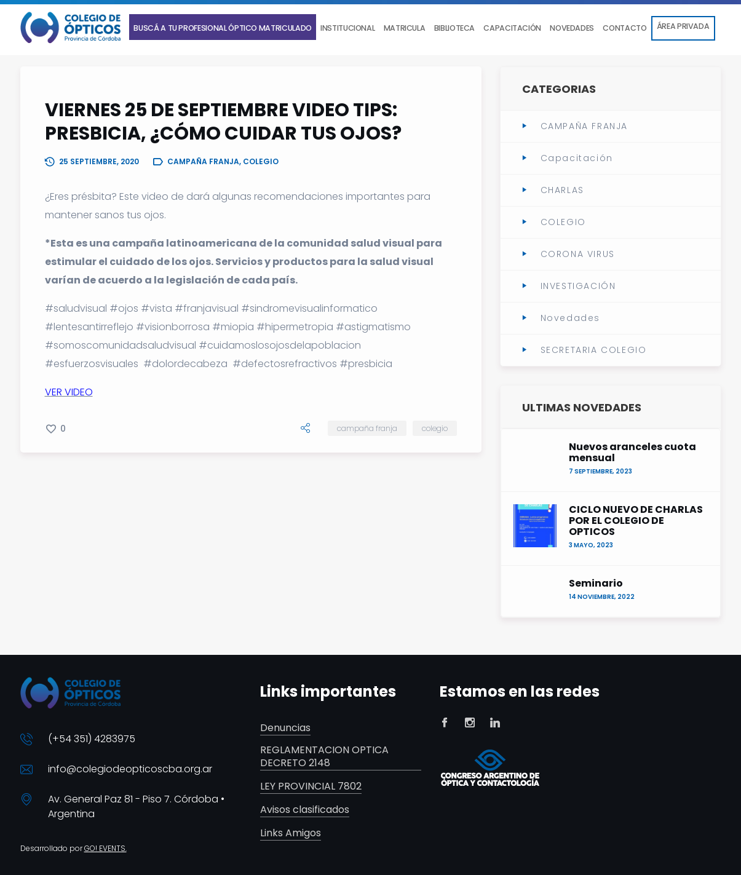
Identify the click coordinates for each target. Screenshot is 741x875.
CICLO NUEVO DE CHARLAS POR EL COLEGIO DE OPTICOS (636, 520)
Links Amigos (290, 833)
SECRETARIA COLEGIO (594, 349)
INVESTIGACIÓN (578, 285)
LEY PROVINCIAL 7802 (311, 786)
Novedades (570, 317)
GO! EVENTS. (105, 848)
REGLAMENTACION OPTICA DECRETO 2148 (324, 757)
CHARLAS (562, 190)
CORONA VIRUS (578, 253)
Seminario (596, 583)
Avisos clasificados (304, 810)
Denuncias (285, 728)
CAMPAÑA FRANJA (367, 428)
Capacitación (577, 158)
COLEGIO (435, 428)
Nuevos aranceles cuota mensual (632, 452)
